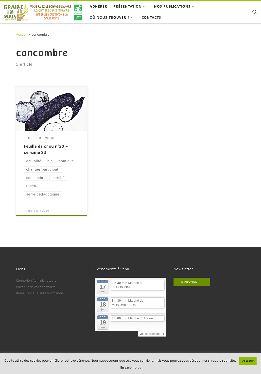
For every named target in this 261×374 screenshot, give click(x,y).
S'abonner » (192, 281)
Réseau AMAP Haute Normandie (40, 293)
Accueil (22, 35)
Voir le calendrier (152, 334)
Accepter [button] (248, 360)
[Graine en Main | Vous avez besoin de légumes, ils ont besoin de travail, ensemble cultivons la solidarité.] (43, 11)
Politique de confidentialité (35, 287)
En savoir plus (130, 368)
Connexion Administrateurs (36, 281)
